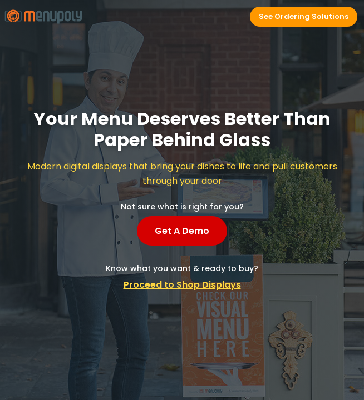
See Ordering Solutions (303, 16)
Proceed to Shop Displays (182, 284)
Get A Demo (182, 230)
